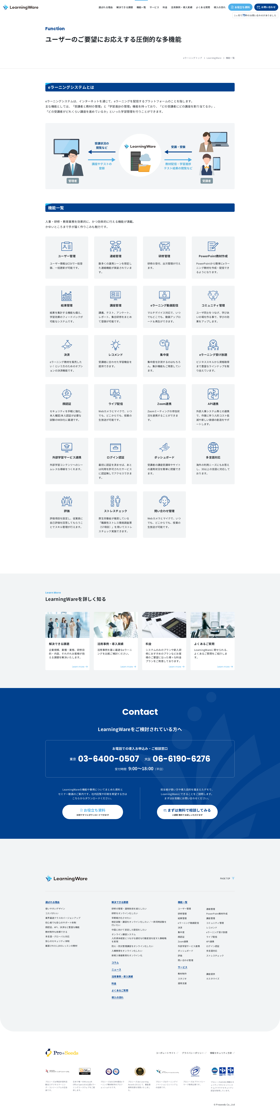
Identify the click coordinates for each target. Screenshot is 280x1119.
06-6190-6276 (181, 759)
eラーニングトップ (192, 57)
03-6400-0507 (108, 759)
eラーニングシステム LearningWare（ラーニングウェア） (20, 7)
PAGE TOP (227, 878)
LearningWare (214, 57)
